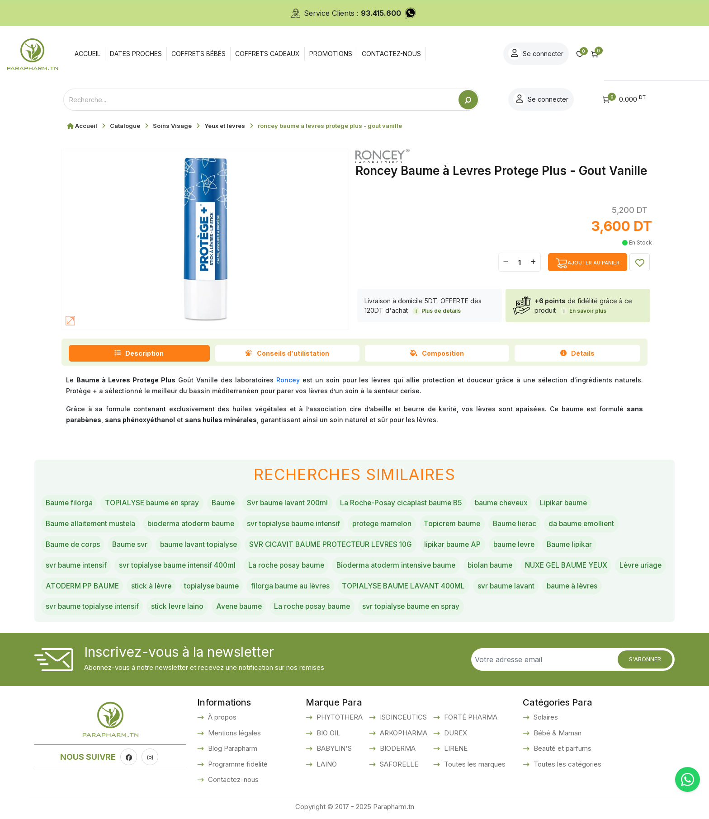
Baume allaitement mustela (91, 524)
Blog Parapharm (231, 751)
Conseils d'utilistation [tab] (287, 353)
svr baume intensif (77, 566)
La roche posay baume (292, 566)
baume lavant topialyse (202, 545)
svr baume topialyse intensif (158, 609)
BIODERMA (397, 751)
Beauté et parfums (561, 751)
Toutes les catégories (566, 767)
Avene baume (308, 609)
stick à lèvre (210, 588)
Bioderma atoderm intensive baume (405, 566)
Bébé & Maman (556, 735)
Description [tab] (139, 353)
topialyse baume (271, 588)
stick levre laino (245, 609)
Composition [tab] (437, 353)
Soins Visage (172, 125)
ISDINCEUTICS (402, 719)
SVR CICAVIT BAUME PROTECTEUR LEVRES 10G (339, 545)
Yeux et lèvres (224, 125)
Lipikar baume (577, 503)
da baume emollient (595, 524)
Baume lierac (527, 524)
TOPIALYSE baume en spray (154, 503)
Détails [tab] (577, 353)
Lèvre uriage (67, 588)
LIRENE (455, 751)
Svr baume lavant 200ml (294, 503)
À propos (221, 719)
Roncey (288, 380)
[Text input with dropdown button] (261, 99)
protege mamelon (390, 524)
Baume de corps (74, 545)
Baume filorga (70, 503)
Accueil (86, 125)
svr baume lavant (573, 588)
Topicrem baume (463, 524)
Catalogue (125, 125)
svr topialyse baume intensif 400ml (181, 566)
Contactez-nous (232, 782)
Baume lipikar (585, 545)
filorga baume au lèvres (352, 588)
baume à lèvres (72, 609)
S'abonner (645, 662)
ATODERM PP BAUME (139, 588)
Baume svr (132, 545)
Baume (228, 503)
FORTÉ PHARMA (469, 719)
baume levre (527, 545)
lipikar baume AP (464, 545)
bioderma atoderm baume (194, 524)
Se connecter (612, 53)
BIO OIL (327, 735)
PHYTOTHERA (339, 719)
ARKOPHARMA (402, 735)
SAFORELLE (398, 767)
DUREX (454, 735)
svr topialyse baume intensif (299, 524)
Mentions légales (233, 735)
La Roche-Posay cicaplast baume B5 (410, 503)
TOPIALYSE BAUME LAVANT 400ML (469, 588)
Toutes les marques (474, 767)
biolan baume (501, 566)
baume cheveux (512, 503)
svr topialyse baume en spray (485, 609)
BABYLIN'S (333, 751)
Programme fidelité (237, 767)
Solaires (545, 719)
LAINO (326, 767)
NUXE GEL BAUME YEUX (579, 566)
